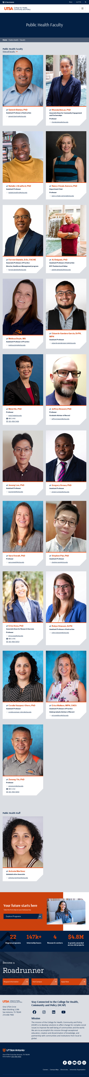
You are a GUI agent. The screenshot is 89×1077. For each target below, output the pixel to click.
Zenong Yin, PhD (16, 779)
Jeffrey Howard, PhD (61, 409)
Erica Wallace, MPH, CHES (64, 705)
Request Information (16, 982)
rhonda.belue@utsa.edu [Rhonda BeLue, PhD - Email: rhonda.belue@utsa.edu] (60, 122)
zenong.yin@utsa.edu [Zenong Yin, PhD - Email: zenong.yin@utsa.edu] (15, 786)
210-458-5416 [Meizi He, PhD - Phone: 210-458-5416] (13, 421)
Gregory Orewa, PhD (61, 485)
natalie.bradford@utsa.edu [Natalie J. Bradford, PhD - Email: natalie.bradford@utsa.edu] (17, 193)
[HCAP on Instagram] (44, 1013)
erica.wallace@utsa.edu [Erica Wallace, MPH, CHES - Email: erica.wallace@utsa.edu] (60, 715)
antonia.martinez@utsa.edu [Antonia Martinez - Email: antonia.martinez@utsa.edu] (18, 878)
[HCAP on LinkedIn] (54, 1013)
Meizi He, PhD (15, 409)
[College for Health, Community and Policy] (17, 8)
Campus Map (54, 1069)
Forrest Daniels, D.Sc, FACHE (22, 259)
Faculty (22, 40)
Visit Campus (44, 982)
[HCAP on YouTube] (63, 1013)
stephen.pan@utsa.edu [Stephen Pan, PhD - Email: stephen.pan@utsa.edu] (60, 562)
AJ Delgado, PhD (59, 259)
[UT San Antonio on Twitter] (70, 1063)
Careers (45, 1069)
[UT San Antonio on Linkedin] (79, 1063)
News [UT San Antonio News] (70, 2)
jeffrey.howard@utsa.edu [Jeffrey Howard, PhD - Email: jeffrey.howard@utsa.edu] (60, 419)
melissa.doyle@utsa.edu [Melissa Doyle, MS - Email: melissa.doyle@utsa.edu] (16, 345)
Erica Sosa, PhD (15, 626)
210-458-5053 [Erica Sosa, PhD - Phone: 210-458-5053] (13, 642)
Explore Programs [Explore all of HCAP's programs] (23, 916)
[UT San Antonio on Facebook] (65, 1063)
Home (5, 40)
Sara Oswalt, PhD (16, 555)
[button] (85, 2)
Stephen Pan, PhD (60, 555)
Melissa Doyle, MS (17, 338)
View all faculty (10, 52)
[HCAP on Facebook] (35, 1013)
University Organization (77, 1069)
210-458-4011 (16, 1056)
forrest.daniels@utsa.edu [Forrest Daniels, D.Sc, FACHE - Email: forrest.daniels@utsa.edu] (17, 270)
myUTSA (78, 2)
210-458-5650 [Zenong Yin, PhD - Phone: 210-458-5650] (13, 792)
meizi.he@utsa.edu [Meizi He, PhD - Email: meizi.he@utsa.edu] (15, 416)
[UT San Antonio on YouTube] (75, 1063)
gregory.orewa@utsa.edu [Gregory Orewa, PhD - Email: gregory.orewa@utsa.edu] (60, 492)
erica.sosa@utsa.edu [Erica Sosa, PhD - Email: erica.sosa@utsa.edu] (15, 636)
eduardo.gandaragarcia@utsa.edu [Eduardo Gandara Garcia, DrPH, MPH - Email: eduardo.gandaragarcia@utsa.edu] (64, 343)
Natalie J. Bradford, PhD (19, 186)
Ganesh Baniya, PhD (17, 110)
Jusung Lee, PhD (16, 485)
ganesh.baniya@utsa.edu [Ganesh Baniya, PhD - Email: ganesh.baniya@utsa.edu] (17, 116)
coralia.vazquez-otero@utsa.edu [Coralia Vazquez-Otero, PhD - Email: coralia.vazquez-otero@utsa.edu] (19, 712)
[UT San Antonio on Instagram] (84, 1063)
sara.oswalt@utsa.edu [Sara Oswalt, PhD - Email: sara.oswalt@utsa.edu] (16, 562)
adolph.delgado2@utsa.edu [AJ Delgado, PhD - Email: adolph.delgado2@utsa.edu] (61, 270)
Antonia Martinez (16, 871)
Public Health (13, 40)
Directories (64, 1069)
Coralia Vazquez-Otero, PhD (21, 705)
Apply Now (73, 982)
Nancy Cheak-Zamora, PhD (64, 186)
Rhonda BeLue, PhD (61, 110)
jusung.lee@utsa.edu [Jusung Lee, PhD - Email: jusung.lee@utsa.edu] (15, 492)
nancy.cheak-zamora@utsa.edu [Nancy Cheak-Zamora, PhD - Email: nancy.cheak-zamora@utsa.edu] (63, 196)
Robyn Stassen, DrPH (62, 626)
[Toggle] (82, 8)
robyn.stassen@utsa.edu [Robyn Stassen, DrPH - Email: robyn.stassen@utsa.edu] (60, 633)
